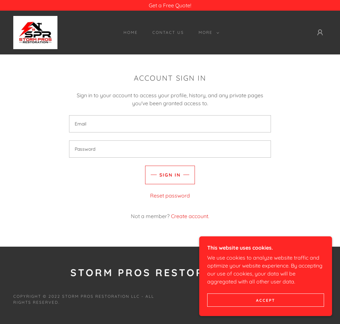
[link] (35, 32)
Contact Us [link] (168, 32)
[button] (207, 33)
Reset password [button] (170, 195)
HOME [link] (131, 32)
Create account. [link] (190, 216)
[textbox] (170, 123)
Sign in (170, 175)
